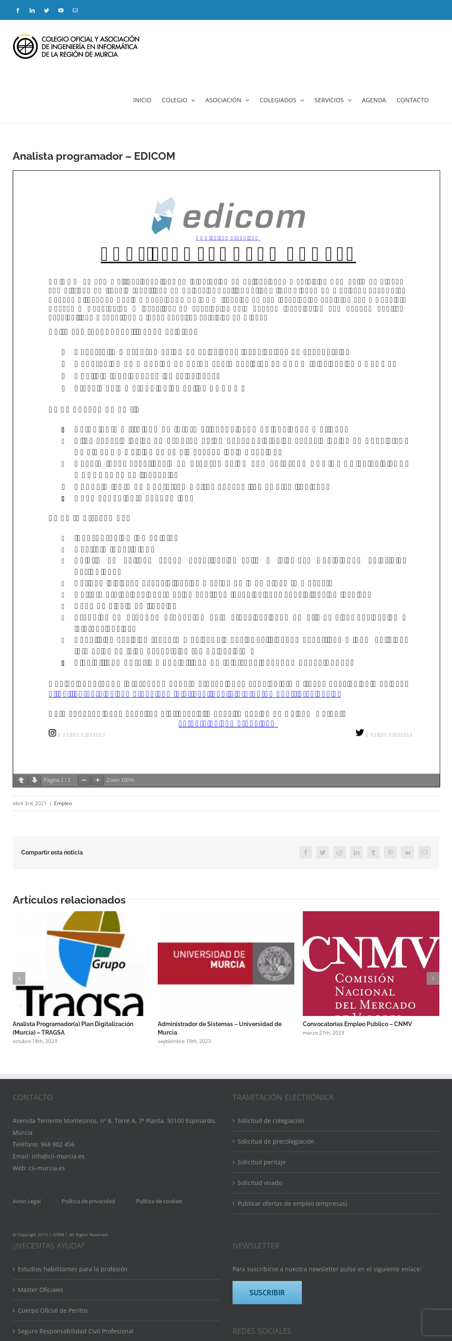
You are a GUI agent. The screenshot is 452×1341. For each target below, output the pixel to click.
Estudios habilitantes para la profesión (73, 1144)
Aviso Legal (27, 1076)
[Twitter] (278, 1231)
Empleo (63, 803)
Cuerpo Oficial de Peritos (53, 1185)
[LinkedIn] (259, 1231)
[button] (19, 978)
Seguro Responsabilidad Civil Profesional (76, 1206)
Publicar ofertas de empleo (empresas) (292, 1078)
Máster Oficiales (40, 1165)
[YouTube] (297, 1231)
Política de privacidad (88, 1076)
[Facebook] (240, 1231)
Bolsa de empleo (41, 1309)
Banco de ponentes (45, 1227)
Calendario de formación (53, 1289)
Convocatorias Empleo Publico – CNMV (357, 1024)
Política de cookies (159, 1076)
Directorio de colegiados (52, 1247)
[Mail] (316, 1231)
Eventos (29, 1268)
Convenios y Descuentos (52, 1330)
